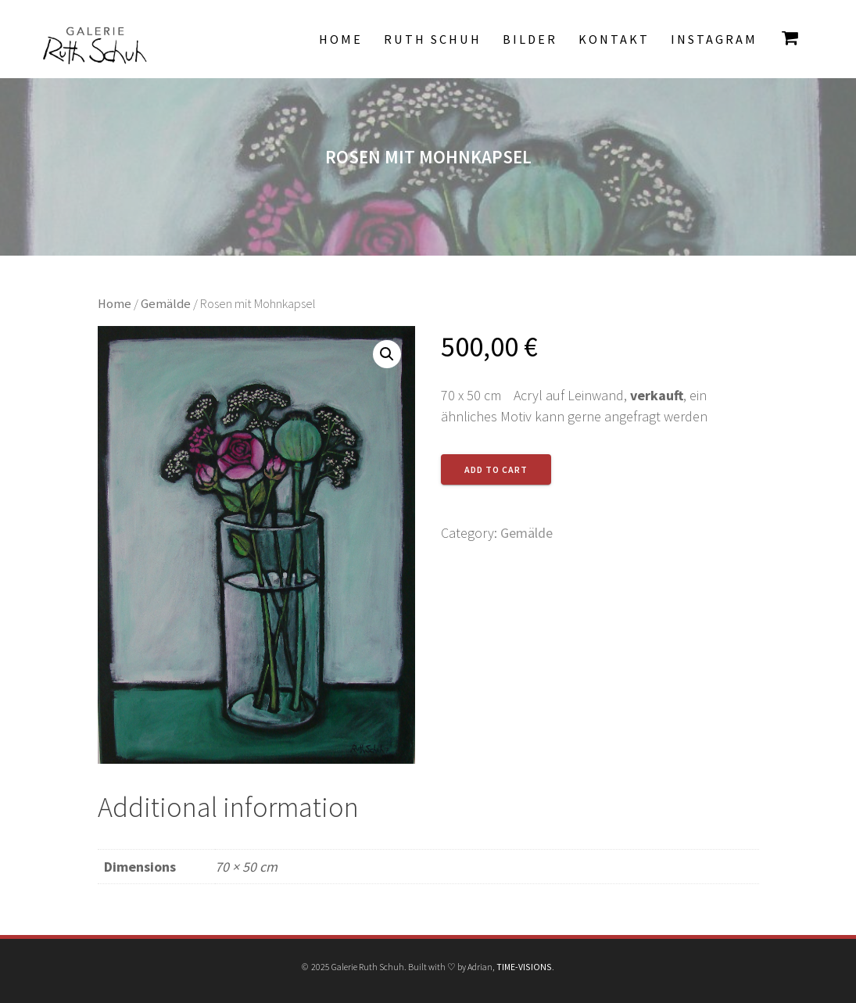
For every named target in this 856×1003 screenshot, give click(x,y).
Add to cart (496, 469)
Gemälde (166, 304)
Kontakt (614, 39)
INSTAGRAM (714, 39)
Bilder (530, 39)
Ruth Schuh (433, 39)
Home (341, 39)
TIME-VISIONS (524, 967)
